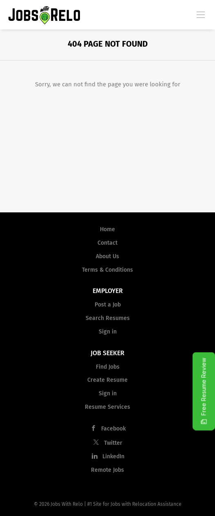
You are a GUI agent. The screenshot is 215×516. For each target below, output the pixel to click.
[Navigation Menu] (201, 14)
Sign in (108, 331)
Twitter (113, 442)
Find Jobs (108, 366)
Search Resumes (108, 318)
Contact (107, 242)
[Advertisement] (107, 151)
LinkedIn (113, 456)
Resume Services (107, 406)
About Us (107, 256)
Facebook (113, 428)
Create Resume (107, 379)
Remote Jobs (107, 469)
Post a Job (108, 304)
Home (107, 229)
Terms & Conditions (107, 269)
